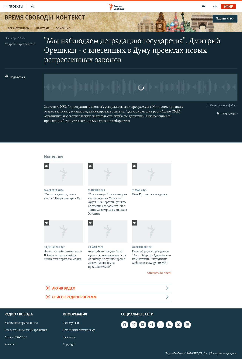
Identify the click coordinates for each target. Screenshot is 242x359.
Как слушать (71, 323)
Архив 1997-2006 (16, 337)
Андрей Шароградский (20, 44)
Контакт (10, 344)
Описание (63, 28)
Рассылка (69, 337)
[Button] (15, 78)
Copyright (69, 344)
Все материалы (18, 28)
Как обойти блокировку (79, 330)
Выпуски (42, 28)
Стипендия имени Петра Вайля (26, 330)
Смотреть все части (159, 273)
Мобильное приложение (21, 323)
